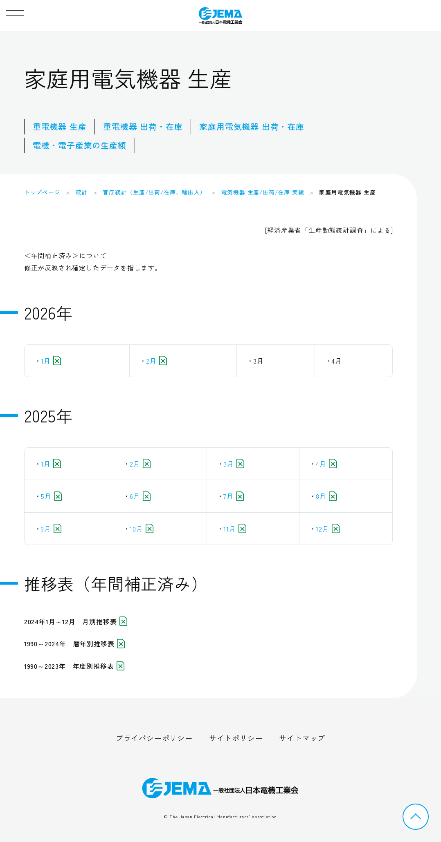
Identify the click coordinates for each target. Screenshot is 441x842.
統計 (82, 192)
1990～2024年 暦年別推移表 (74, 643)
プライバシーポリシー (154, 738)
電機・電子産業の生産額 (79, 145)
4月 (326, 464)
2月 (156, 361)
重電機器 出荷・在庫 (142, 126)
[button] (15, 10)
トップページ (42, 192)
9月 (51, 529)
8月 (326, 496)
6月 (140, 496)
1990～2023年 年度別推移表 (74, 666)
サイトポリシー (236, 738)
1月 (51, 361)
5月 (51, 496)
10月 (141, 529)
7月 (233, 496)
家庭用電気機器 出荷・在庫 (251, 126)
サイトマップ (302, 738)
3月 (233, 464)
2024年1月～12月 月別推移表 (75, 621)
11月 (234, 529)
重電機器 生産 (60, 126)
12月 (328, 529)
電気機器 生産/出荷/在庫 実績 (262, 192)
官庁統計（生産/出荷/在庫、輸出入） (154, 192)
